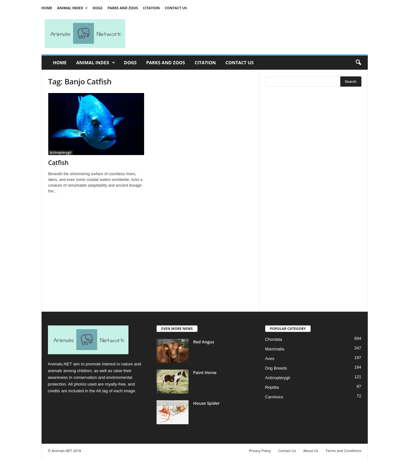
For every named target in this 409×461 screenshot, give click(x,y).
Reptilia (272, 387)
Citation (151, 7)
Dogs (98, 7)
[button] (358, 63)
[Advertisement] (249, 33)
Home (47, 7)
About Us (310, 450)
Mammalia (274, 349)
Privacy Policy (260, 450)
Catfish (58, 163)
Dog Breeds (276, 368)
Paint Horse (205, 372)
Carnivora (274, 397)
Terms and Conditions (344, 450)
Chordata (273, 339)
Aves (269, 358)
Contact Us (176, 7)
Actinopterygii (61, 152)
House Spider (206, 403)
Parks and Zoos (122, 7)
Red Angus (203, 342)
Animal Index (72, 7)
